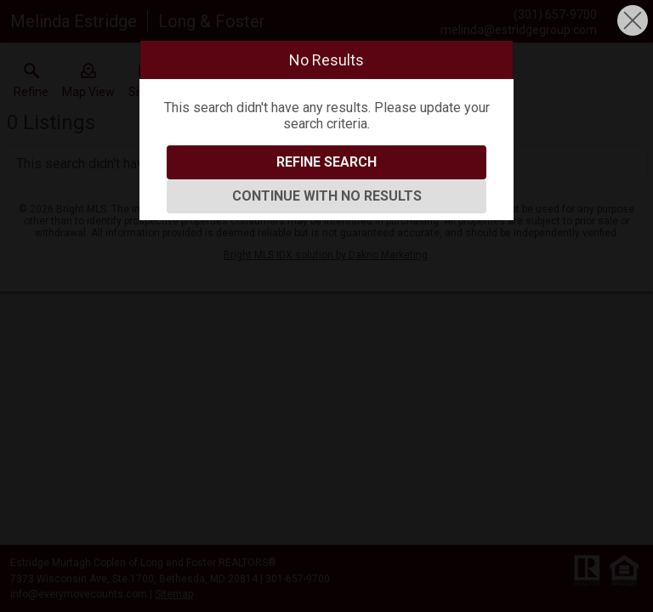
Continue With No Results (327, 196)
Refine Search (326, 162)
